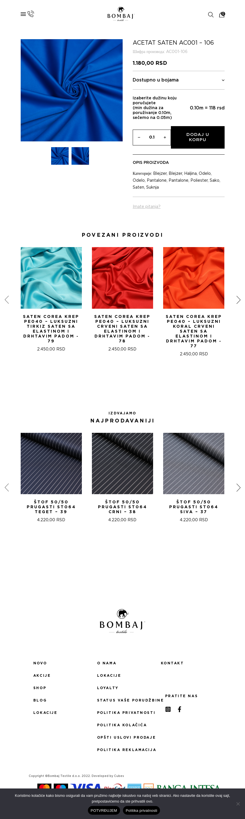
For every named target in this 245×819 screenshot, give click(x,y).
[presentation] (6, 299)
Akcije (42, 675)
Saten (138, 187)
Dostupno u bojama (179, 80)
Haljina (190, 174)
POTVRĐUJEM (104, 810)
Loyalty (108, 688)
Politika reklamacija (122, 750)
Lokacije (45, 712)
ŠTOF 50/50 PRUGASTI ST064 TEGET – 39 (51, 507)
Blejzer (160, 174)
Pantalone (157, 181)
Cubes (119, 776)
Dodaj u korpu (197, 137)
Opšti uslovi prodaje (122, 737)
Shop (39, 688)
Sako (214, 181)
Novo (40, 663)
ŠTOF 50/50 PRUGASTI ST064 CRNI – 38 (122, 507)
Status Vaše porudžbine (122, 700)
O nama (106, 663)
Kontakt (172, 663)
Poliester (199, 181)
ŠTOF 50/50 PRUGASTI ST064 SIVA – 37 (193, 507)
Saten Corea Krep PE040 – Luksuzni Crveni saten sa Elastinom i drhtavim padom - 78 (122, 329)
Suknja (152, 187)
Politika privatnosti (122, 712)
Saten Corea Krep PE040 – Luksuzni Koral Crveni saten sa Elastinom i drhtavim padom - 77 (194, 331)
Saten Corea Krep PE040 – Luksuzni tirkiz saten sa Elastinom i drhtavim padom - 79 (51, 329)
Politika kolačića (122, 725)
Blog (40, 700)
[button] (115, 377)
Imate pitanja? (147, 207)
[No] (238, 804)
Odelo (205, 174)
